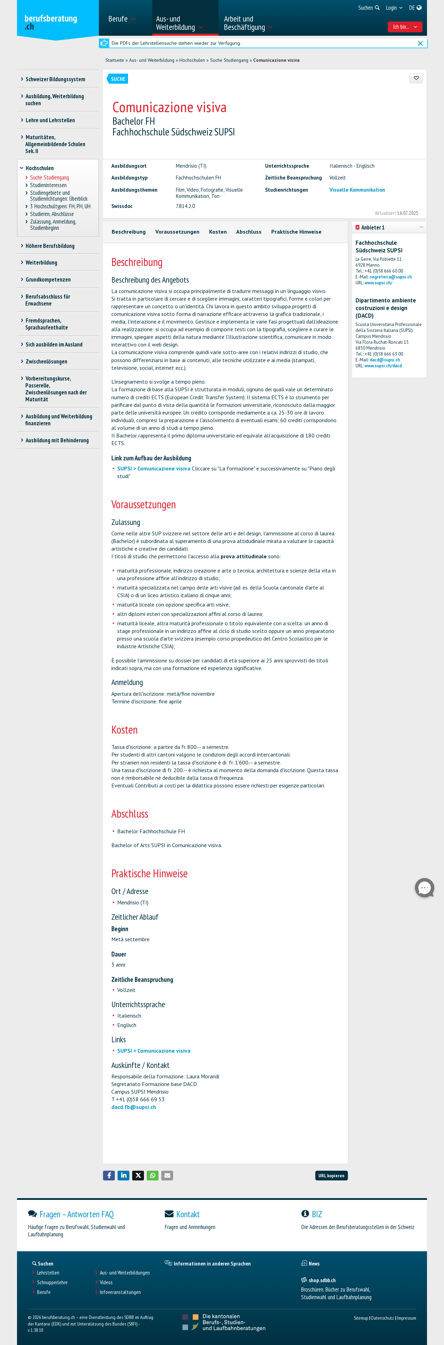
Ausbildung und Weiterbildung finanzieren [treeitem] (58, 419)
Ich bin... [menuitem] (405, 27)
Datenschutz (382, 1317)
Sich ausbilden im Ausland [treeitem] (54, 344)
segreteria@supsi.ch (391, 277)
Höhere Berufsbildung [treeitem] (50, 246)
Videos (106, 1282)
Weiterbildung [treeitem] (41, 262)
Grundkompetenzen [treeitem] (48, 279)
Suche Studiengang (229, 60)
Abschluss (249, 231)
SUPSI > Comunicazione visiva (153, 468)
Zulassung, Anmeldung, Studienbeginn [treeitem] (53, 225)
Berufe (44, 1292)
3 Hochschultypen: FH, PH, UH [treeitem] (60, 206)
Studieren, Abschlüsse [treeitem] (52, 214)
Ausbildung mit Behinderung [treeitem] (57, 440)
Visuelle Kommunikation (357, 189)
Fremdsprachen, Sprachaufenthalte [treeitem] (46, 324)
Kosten (218, 231)
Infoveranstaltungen (120, 1292)
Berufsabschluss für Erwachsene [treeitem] (47, 300)
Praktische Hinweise (296, 231)
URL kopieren (331, 1175)
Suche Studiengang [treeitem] (49, 177)
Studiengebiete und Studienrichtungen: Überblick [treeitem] (58, 196)
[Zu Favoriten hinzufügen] (416, 78)
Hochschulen (192, 60)
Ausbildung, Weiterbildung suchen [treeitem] (54, 99)
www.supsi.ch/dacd (383, 366)
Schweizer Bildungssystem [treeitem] (55, 79)
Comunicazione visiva (276, 60)
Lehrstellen (48, 1272)
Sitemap (361, 1317)
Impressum (406, 1317)
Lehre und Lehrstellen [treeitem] (50, 120)
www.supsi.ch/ (378, 283)
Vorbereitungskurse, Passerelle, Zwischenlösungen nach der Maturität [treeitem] (56, 389)
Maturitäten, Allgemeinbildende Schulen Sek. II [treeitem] (55, 144)
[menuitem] (128, 18)
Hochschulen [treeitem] (40, 168)
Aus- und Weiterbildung (151, 60)
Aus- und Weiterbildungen (125, 1272)
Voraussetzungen (177, 231)
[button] (109, 1175)
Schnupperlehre (52, 1282)
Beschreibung (129, 231)
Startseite (114, 60)
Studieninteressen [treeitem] (48, 185)
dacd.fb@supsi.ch (133, 1106)
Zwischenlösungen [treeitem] (46, 361)
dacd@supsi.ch (385, 360)
